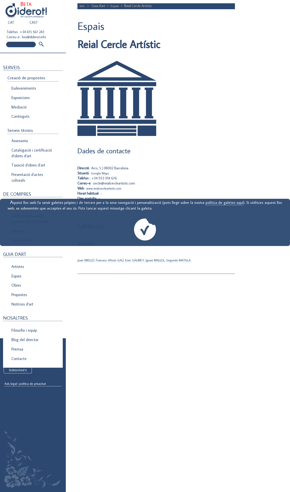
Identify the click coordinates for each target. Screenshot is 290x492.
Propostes (19, 264)
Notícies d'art (21, 271)
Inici (83, 6)
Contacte (18, 318)
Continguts (20, 109)
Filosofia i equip (23, 296)
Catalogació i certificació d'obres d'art (29, 142)
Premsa (17, 311)
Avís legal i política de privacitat (27, 384)
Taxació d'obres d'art (27, 152)
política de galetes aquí (224, 202)
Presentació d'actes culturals (26, 163)
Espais (16, 249)
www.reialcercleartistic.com (105, 191)
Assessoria (19, 132)
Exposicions (20, 94)
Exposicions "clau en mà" (30, 189)
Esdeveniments (22, 87)
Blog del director (24, 303)
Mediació (18, 102)
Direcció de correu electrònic (25, 354)
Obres (16, 256)
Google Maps (100, 176)
